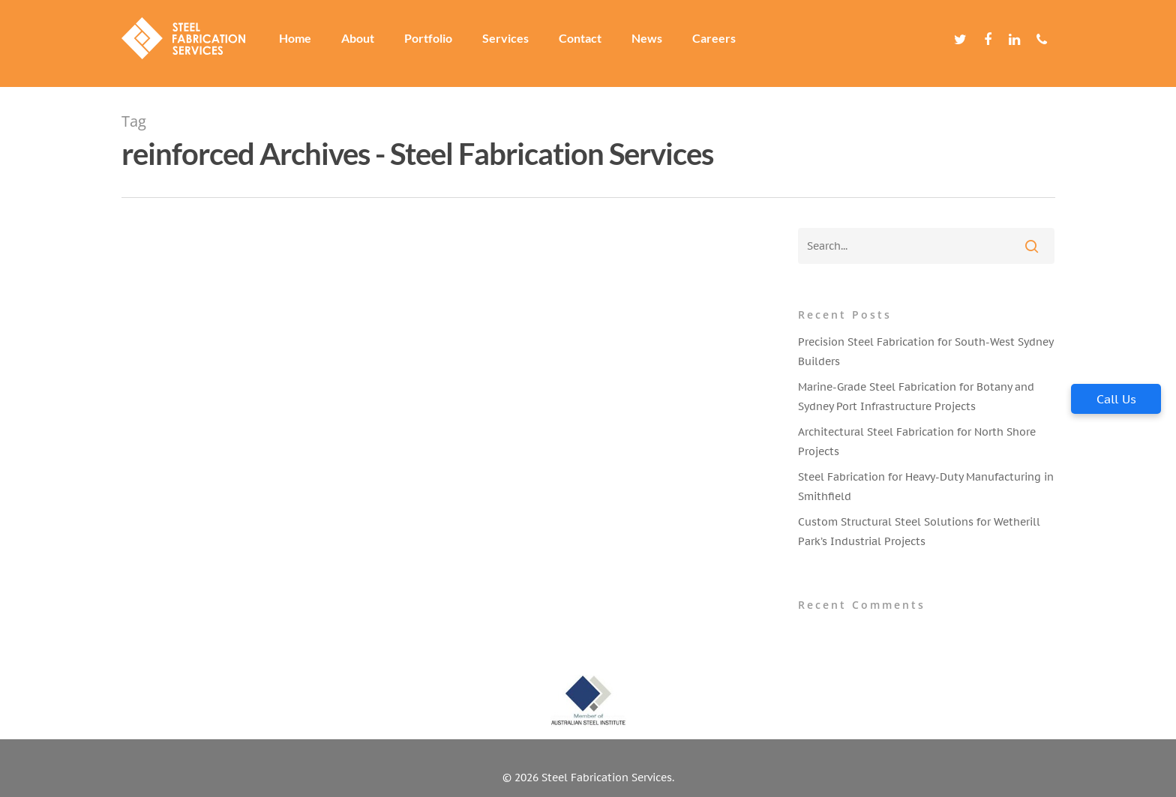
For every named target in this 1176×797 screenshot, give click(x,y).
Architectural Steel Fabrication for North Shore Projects (917, 441)
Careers (723, 43)
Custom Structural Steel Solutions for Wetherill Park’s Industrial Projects (919, 531)
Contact (589, 43)
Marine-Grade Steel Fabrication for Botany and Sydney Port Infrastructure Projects (916, 396)
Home (304, 43)
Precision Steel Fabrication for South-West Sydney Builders (925, 351)
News (655, 43)
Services (514, 43)
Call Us (1116, 398)
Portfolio (437, 43)
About (366, 43)
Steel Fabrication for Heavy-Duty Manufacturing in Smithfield (926, 486)
